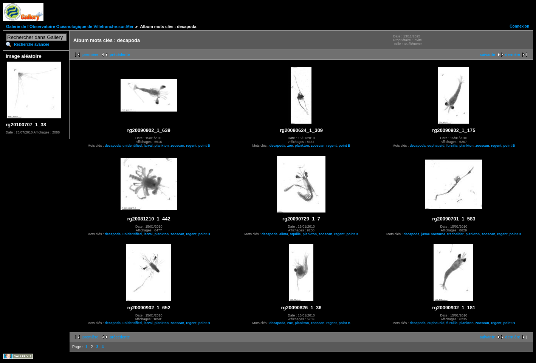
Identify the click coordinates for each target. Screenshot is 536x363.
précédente (120, 55)
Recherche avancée (31, 44)
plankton (162, 145)
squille (295, 234)
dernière (512, 55)
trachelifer (455, 234)
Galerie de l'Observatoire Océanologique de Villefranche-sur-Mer (69, 26)
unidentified (132, 145)
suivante (487, 55)
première (90, 55)
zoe (290, 145)
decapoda (113, 145)
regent (191, 145)
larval (148, 145)
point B (204, 145)
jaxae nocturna (433, 234)
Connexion (519, 26)
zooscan (177, 145)
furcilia (452, 145)
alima (283, 234)
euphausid (436, 145)
